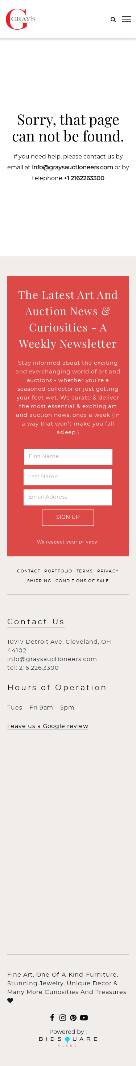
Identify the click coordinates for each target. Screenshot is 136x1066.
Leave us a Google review (47, 726)
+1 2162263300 (84, 178)
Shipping (39, 581)
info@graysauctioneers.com (72, 167)
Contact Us (36, 622)
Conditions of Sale (82, 581)
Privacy (108, 571)
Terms (85, 571)
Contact (28, 571)
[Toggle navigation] (127, 19)
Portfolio (58, 571)
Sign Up (68, 517)
